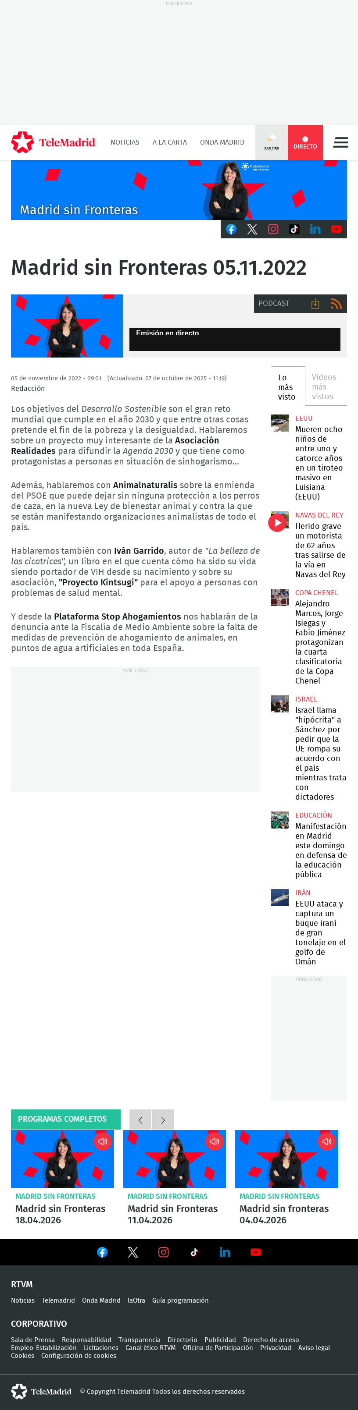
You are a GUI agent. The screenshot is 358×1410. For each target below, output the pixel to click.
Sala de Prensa (33, 1340)
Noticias (125, 142)
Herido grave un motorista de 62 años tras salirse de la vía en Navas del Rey (279, 519)
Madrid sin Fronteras (55, 1196)
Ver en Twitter (133, 1254)
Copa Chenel (316, 592)
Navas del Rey (319, 515)
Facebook (231, 229)
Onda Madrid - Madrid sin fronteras (67, 326)
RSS (336, 303)
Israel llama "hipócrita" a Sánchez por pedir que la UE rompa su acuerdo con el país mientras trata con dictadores (279, 703)
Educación (313, 815)
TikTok (294, 229)
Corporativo (39, 1324)
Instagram (273, 229)
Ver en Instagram (163, 1252)
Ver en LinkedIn (225, 1252)
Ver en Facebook (102, 1254)
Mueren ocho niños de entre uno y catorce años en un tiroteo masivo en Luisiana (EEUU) (279, 423)
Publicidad (220, 1340)
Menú (340, 142)
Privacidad (275, 1348)
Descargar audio (315, 303)
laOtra (136, 1300)
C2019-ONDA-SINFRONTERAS (179, 190)
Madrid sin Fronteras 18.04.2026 (62, 1159)
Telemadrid (58, 1300)
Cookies (22, 1356)
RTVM (22, 1284)
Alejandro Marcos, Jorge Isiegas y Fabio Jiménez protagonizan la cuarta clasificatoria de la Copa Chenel (279, 597)
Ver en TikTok (194, 1254)
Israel (306, 699)
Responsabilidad (86, 1340)
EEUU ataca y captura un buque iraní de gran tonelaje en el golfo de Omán (279, 897)
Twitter (252, 229)
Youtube (336, 229)
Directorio (182, 1340)
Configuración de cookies (78, 1356)
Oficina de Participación (218, 1348)
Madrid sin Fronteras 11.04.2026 (174, 1159)
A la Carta (170, 142)
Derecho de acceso (271, 1340)
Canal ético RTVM (150, 1348)
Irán (303, 892)
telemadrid (41, 1391)
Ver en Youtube (256, 1252)
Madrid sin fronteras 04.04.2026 (286, 1159)
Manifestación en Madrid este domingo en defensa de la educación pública (279, 820)
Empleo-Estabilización (44, 1348)
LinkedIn (315, 229)
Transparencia (139, 1340)
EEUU (304, 418)
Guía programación (180, 1300)
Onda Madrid (222, 142)
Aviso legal (314, 1348)
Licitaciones (101, 1348)
